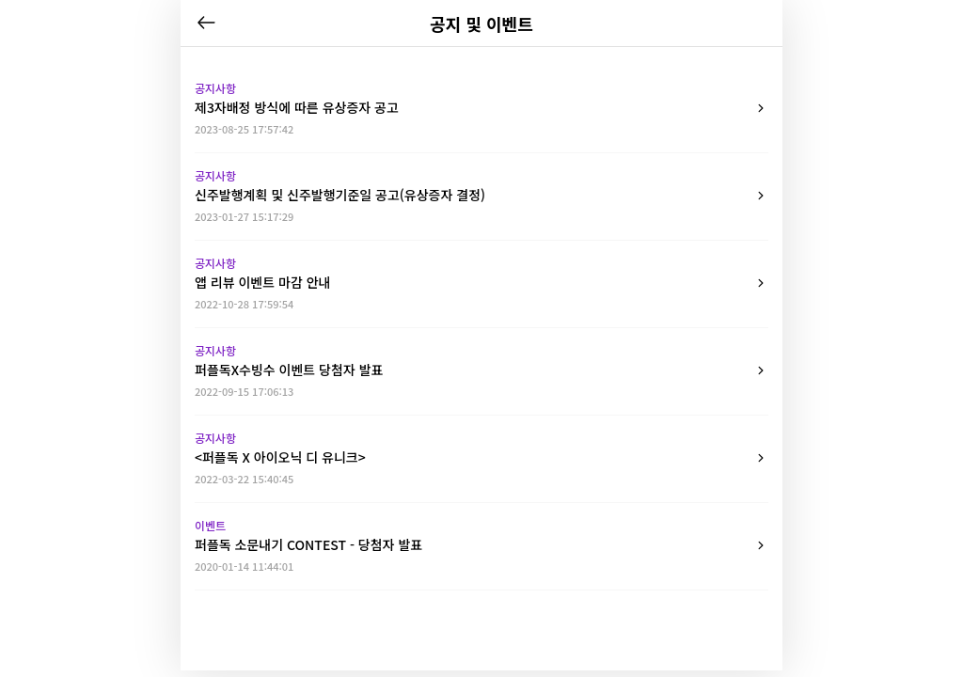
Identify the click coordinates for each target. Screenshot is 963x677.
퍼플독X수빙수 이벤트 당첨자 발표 (481, 370)
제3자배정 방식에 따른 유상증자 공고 (481, 108)
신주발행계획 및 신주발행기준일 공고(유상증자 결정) (481, 195)
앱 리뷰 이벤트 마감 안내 (481, 283)
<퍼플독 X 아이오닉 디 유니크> (481, 458)
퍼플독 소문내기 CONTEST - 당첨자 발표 (481, 545)
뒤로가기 (206, 22)
